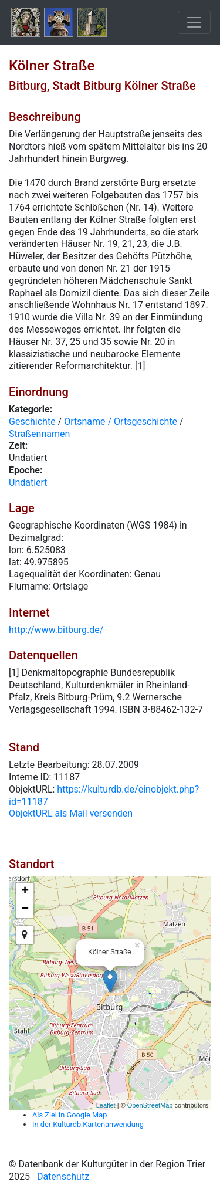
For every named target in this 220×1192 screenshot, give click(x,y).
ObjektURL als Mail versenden (71, 813)
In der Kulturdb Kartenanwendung (88, 1124)
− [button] (25, 909)
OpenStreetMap (150, 1105)
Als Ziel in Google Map (69, 1114)
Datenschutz (63, 1176)
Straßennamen (39, 433)
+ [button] (25, 891)
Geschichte (32, 421)
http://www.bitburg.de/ (56, 629)
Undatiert (28, 482)
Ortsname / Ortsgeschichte (120, 421)
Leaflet (106, 1105)
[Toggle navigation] (194, 22)
